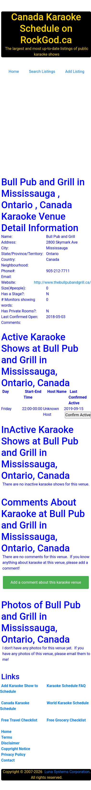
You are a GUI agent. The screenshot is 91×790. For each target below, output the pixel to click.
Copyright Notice (15, 749)
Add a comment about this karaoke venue (46, 582)
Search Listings (42, 71)
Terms (6, 737)
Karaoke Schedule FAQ (66, 685)
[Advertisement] (46, 123)
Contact (8, 760)
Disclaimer (10, 743)
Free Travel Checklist (19, 720)
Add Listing (74, 71)
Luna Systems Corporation (67, 771)
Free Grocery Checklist (66, 720)
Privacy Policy (13, 754)
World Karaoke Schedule (68, 703)
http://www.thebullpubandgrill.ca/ (62, 282)
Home (14, 71)
